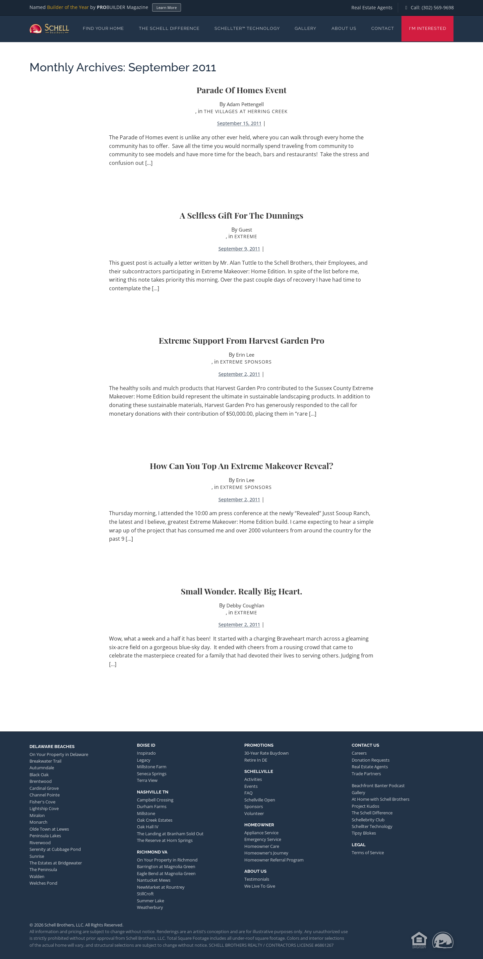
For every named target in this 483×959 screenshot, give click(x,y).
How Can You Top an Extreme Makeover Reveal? (241, 465)
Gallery (305, 28)
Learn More (166, 7)
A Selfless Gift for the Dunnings (241, 215)
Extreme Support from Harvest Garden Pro (242, 340)
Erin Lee (245, 354)
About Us (344, 28)
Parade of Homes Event (242, 89)
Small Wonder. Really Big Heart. (241, 590)
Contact (382, 28)
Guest (245, 229)
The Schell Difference (169, 28)
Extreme (245, 236)
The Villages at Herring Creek (246, 111)
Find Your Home (103, 28)
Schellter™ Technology (247, 28)
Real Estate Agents (371, 7)
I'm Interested (427, 28)
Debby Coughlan (245, 605)
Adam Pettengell (245, 104)
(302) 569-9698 (438, 7)
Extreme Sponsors (246, 362)
